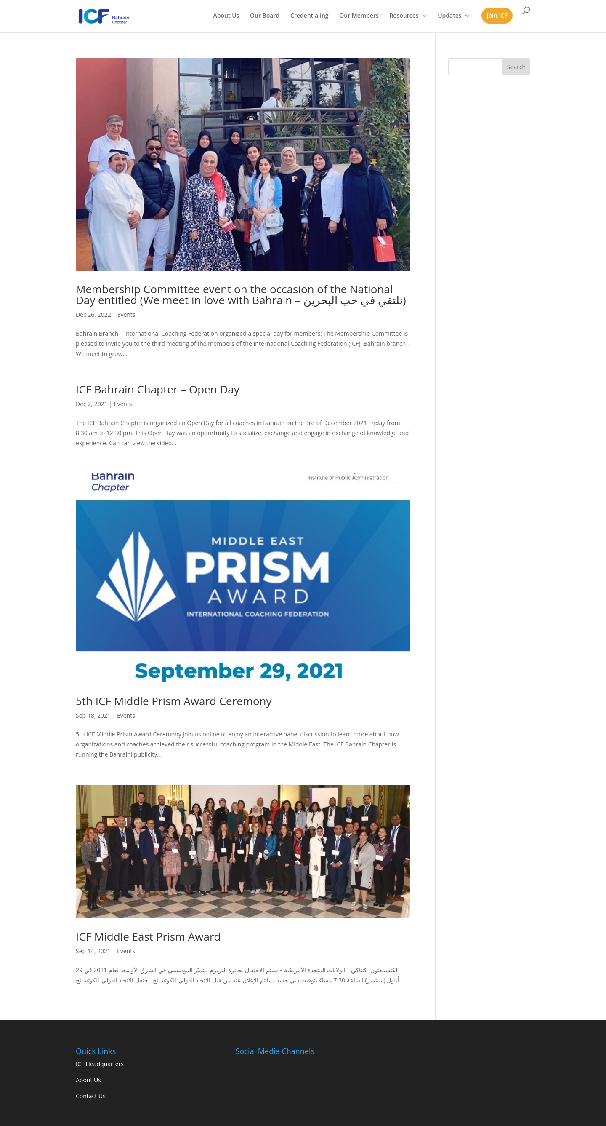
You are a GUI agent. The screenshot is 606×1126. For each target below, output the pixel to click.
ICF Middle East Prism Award (148, 936)
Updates (449, 16)
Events (126, 314)
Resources (403, 16)
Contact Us (91, 1096)
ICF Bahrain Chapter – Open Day (157, 389)
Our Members (359, 16)
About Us (226, 16)
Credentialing (309, 16)
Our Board (264, 16)
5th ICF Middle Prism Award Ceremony (174, 701)
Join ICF (497, 15)
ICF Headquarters (100, 1064)
